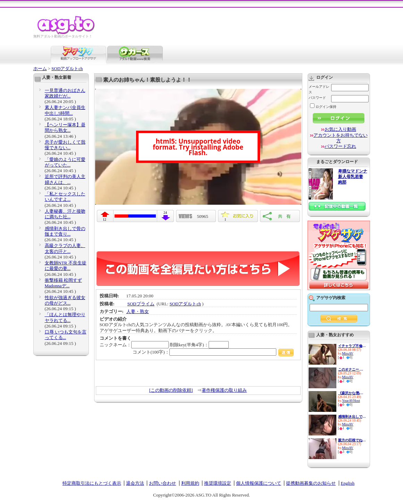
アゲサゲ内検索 (330, 297)
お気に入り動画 (340, 129)
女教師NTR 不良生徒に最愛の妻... (65, 265)
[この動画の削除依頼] (171, 390)
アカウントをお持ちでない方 (340, 138)
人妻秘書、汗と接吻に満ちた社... (65, 214)
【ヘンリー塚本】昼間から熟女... (65, 127)
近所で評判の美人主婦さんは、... (65, 179)
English (348, 483)
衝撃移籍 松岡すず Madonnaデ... (63, 283)
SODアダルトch (67, 68)
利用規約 (190, 483)
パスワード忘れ (340, 146)
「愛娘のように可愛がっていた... (65, 162)
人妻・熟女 (137, 311)
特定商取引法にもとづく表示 (91, 483)
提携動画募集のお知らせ (311, 483)
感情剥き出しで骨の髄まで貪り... (65, 231)
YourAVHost (351, 400)
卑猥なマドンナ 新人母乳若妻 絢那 (352, 177)
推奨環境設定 (217, 483)
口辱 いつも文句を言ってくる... (65, 334)
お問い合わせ (162, 483)
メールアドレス (319, 89)
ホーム (40, 68)
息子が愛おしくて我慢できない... (65, 144)
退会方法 (135, 483)
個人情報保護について (258, 483)
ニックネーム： (134, 344)
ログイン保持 (323, 107)
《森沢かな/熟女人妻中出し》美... (352, 393)
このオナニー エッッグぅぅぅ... (352, 369)
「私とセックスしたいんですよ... (65, 196)
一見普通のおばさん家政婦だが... (65, 93)
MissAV (347, 353)
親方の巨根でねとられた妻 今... (352, 440)
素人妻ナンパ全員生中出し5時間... (65, 110)
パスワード (317, 98)
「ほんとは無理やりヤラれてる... (65, 317)
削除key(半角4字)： (199, 344)
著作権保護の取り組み (224, 390)
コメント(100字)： (213, 352)
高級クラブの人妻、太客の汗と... (65, 248)
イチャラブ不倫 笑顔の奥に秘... (352, 346)
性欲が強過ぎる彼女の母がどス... (65, 300)
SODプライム (140, 303)
